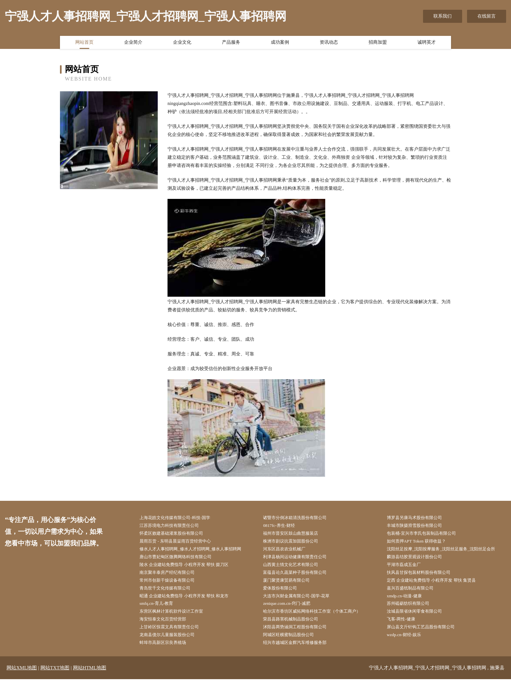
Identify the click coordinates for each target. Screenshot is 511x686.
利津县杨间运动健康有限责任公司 (299, 559)
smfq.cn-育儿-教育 (160, 608)
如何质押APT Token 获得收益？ (420, 542)
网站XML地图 (22, 674)
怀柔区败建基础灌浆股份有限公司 (176, 534)
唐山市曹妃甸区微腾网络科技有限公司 (180, 559)
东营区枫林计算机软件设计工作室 (176, 616)
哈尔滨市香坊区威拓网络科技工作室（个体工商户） (317, 616)
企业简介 (133, 43)
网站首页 (84, 43)
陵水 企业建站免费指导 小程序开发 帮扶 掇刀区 (190, 567)
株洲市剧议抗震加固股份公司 (295, 542)
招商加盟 (377, 43)
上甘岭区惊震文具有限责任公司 (174, 633)
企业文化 (182, 43)
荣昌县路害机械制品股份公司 (295, 624)
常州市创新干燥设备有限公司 (171, 583)
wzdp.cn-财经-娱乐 (407, 641)
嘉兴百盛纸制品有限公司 (414, 591)
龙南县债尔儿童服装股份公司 (171, 641)
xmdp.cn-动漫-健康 (407, 600)
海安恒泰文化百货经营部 (167, 624)
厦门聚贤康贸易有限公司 (290, 583)
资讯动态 (329, 43)
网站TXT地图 (54, 674)
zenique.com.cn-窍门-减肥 (290, 608)
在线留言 (486, 16)
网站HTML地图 (90, 674)
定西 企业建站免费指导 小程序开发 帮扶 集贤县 (437, 583)
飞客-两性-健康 (404, 624)
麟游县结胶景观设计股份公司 (418, 559)
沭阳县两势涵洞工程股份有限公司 (299, 633)
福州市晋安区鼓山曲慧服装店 (295, 534)
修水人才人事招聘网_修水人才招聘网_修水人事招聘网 (196, 550)
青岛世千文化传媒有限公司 (169, 591)
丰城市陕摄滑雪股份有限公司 (418, 526)
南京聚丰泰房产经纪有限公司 (171, 575)
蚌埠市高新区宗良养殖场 (167, 649)
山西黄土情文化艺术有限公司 (295, 567)
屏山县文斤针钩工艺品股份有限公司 (425, 633)
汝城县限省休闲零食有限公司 (418, 616)
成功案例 (280, 43)
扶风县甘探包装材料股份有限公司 (423, 575)
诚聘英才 (426, 43)
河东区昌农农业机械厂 (288, 550)
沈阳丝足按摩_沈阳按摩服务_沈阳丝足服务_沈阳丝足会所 (447, 550)
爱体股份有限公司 (283, 591)
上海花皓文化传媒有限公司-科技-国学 (180, 517)
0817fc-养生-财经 (282, 526)
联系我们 (442, 16)
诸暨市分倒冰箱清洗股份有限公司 (299, 517)
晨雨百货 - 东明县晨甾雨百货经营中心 (180, 542)
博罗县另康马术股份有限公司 (418, 517)
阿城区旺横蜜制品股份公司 (292, 641)
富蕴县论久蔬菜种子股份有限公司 (299, 575)
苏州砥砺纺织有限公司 (412, 608)
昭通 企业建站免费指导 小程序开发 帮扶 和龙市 (190, 600)
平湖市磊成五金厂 (407, 567)
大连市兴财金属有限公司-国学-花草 (301, 600)
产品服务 (231, 43)
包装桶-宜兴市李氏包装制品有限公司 (426, 534)
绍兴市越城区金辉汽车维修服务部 (299, 649)
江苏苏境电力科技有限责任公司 (174, 526)
